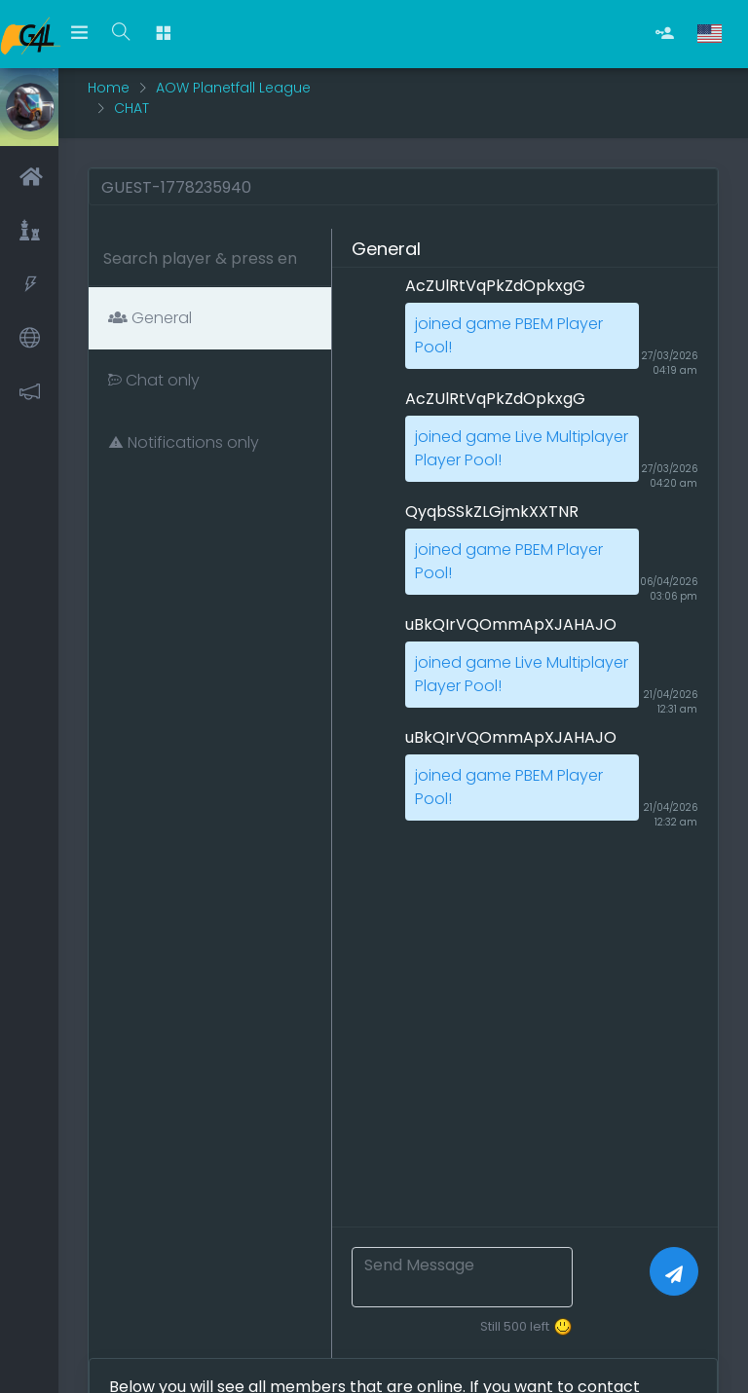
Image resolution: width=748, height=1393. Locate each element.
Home (109, 87)
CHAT (131, 108)
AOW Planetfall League (233, 87)
